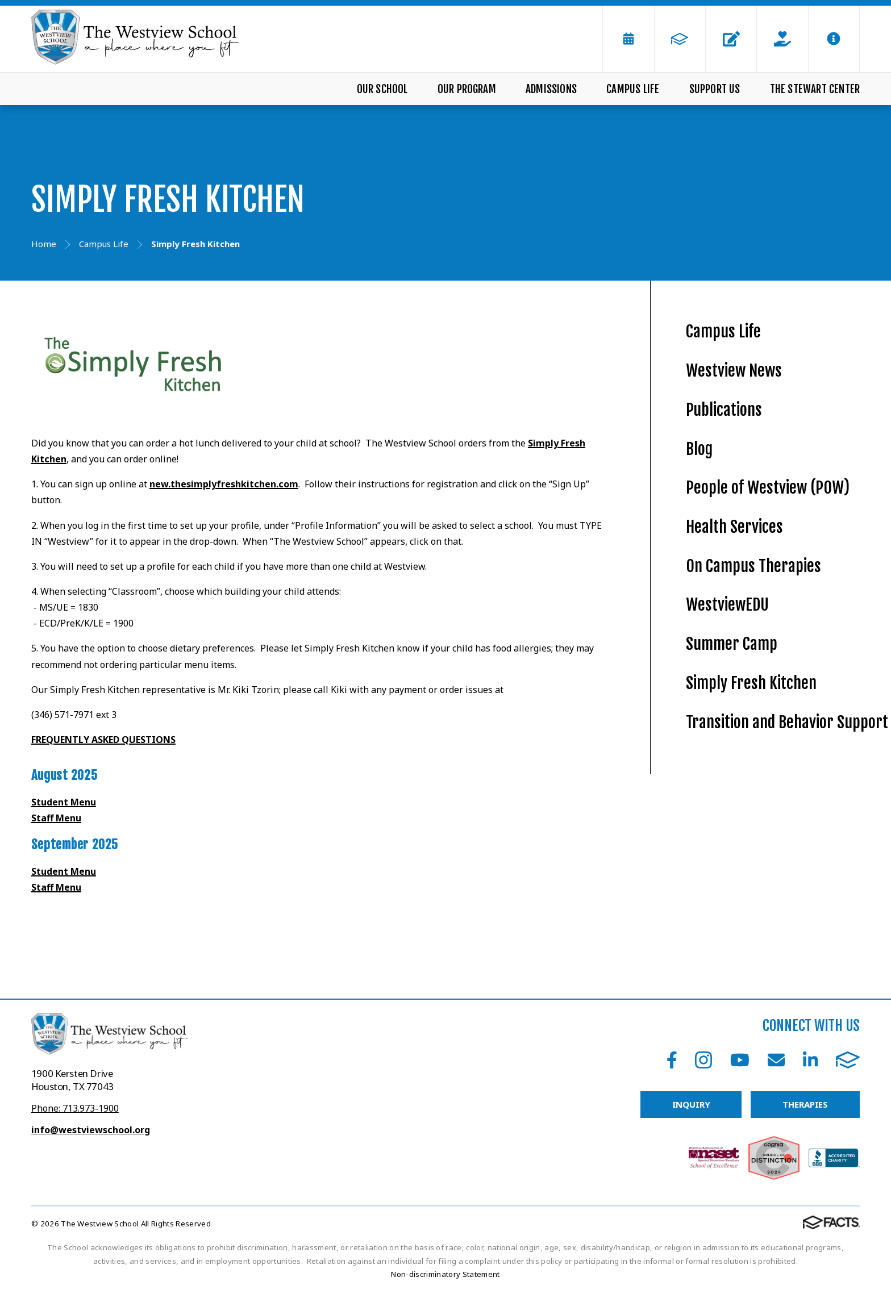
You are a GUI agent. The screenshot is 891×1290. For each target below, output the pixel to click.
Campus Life (632, 89)
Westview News (734, 371)
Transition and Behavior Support (787, 722)
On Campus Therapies (753, 566)
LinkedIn (810, 1059)
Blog (699, 449)
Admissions (551, 89)
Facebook (672, 1059)
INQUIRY (691, 1104)
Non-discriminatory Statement (445, 1274)
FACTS (848, 1059)
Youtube (740, 1059)
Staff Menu (56, 818)
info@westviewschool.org (90, 1130)
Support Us (714, 89)
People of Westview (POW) (768, 488)
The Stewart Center (815, 89)
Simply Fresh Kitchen (751, 683)
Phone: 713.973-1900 (75, 1108)
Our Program (467, 89)
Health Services (734, 527)
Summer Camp (731, 644)
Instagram (703, 1059)
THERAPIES (805, 1104)
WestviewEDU (727, 605)
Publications (724, 410)
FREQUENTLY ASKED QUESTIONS (103, 739)
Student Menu (63, 802)
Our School (382, 89)
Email (776, 1059)
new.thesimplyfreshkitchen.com (223, 484)
